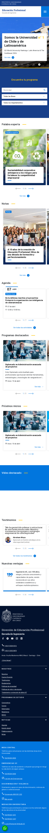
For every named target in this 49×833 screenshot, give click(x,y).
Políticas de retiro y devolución (12, 689)
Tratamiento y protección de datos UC (14, 692)
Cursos (4, 706)
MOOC (4, 715)
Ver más (25, 196)
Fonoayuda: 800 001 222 (13, 794)
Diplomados (6, 709)
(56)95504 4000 (10, 758)
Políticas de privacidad (9, 686)
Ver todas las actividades (24, 327)
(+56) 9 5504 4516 (11, 646)
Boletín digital (6, 728)
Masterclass (10, 294)
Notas (8, 212)
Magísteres (5, 712)
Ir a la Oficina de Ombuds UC (15, 824)
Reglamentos (6, 683)
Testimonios (6, 680)
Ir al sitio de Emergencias (13, 779)
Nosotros (6, 669)
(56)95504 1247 (10, 819)
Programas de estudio (13, 697)
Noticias (6, 720)
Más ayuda (8, 799)
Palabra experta (12, 132)
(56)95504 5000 (10, 774)
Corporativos (6, 703)
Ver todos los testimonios (24, 556)
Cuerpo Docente (7, 677)
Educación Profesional (14, 10)
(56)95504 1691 (10, 815)
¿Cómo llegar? (6, 660)
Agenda (4, 725)
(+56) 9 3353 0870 (11, 651)
